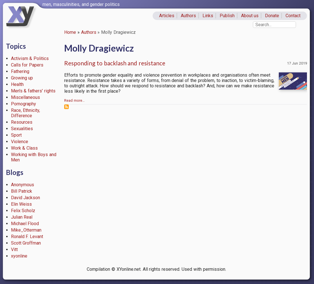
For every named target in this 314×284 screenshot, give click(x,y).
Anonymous (22, 184)
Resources (21, 122)
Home (70, 32)
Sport (16, 135)
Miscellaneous (25, 97)
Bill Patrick (21, 191)
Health (17, 84)
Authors (188, 15)
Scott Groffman (26, 243)
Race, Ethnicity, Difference (25, 113)
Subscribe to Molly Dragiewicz (66, 107)
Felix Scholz (23, 210)
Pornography (23, 103)
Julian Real (22, 217)
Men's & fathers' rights (33, 91)
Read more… (74, 100)
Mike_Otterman (26, 230)
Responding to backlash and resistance (114, 62)
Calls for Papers (27, 65)
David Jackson (25, 197)
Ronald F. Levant (27, 236)
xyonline (19, 256)
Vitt (14, 249)
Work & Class (24, 148)
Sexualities (22, 128)
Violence (19, 141)
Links (207, 15)
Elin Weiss (21, 204)
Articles (166, 15)
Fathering (20, 71)
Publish (227, 15)
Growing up (22, 78)
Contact (293, 15)
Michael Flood (25, 223)
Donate (272, 15)
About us (250, 15)
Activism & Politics (30, 58)
